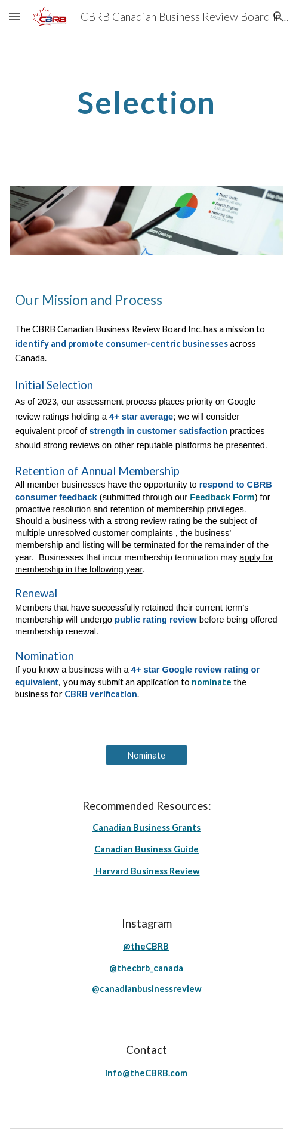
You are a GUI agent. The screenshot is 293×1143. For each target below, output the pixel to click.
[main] (146, 102)
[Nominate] (146, 755)
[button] (14, 16)
